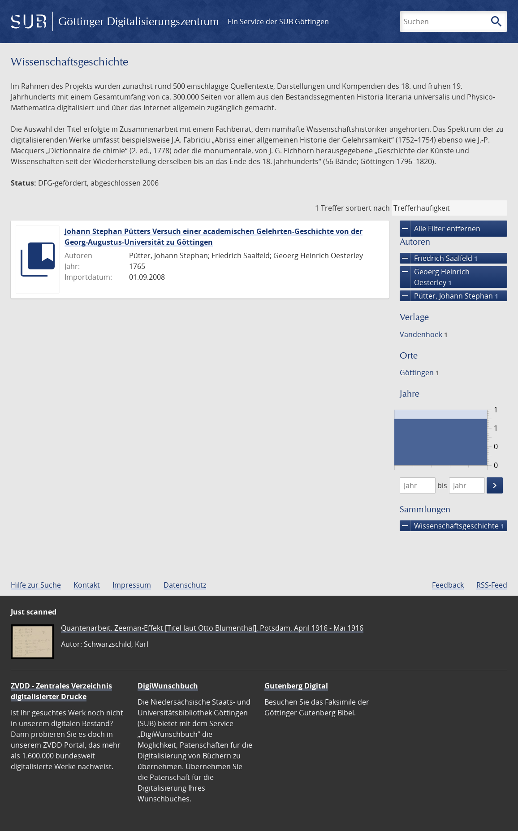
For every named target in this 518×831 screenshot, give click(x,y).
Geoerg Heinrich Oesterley (435, 277)
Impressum (131, 585)
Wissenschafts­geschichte (452, 525)
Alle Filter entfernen (440, 229)
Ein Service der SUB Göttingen (278, 21)
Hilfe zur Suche (36, 585)
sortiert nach (368, 208)
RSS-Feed (491, 585)
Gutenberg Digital (296, 686)
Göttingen (419, 372)
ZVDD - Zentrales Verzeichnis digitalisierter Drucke (61, 691)
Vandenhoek (424, 334)
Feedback (448, 585)
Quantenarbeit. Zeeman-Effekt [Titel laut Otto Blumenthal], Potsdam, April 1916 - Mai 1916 (212, 628)
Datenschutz (185, 585)
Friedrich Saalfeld (439, 258)
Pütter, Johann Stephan (449, 295)
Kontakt (86, 585)
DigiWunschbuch (168, 686)
